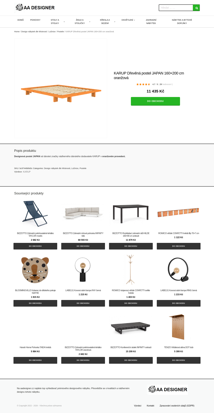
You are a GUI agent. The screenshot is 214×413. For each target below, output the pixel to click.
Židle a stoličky (80, 21)
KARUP (27, 172)
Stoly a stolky (55, 21)
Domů (20, 20)
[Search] (196, 8)
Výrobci (137, 406)
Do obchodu (155, 101)
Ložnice (52, 31)
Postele (60, 31)
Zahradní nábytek (151, 21)
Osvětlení (127, 20)
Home (17, 31)
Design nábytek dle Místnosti (34, 31)
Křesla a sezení (105, 21)
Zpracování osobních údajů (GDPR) (177, 406)
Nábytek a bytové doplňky (182, 21)
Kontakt (150, 406)
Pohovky (35, 20)
